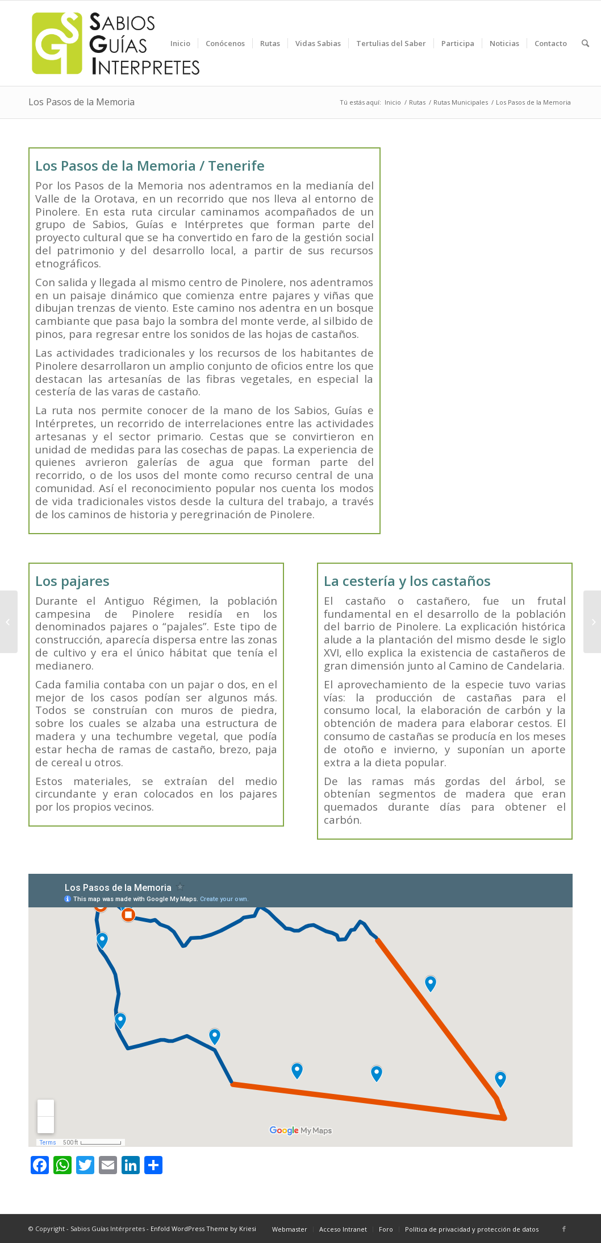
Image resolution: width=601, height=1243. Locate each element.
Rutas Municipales (460, 102)
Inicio (393, 102)
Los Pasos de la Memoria (81, 102)
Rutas (417, 102)
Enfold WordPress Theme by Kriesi (203, 1228)
